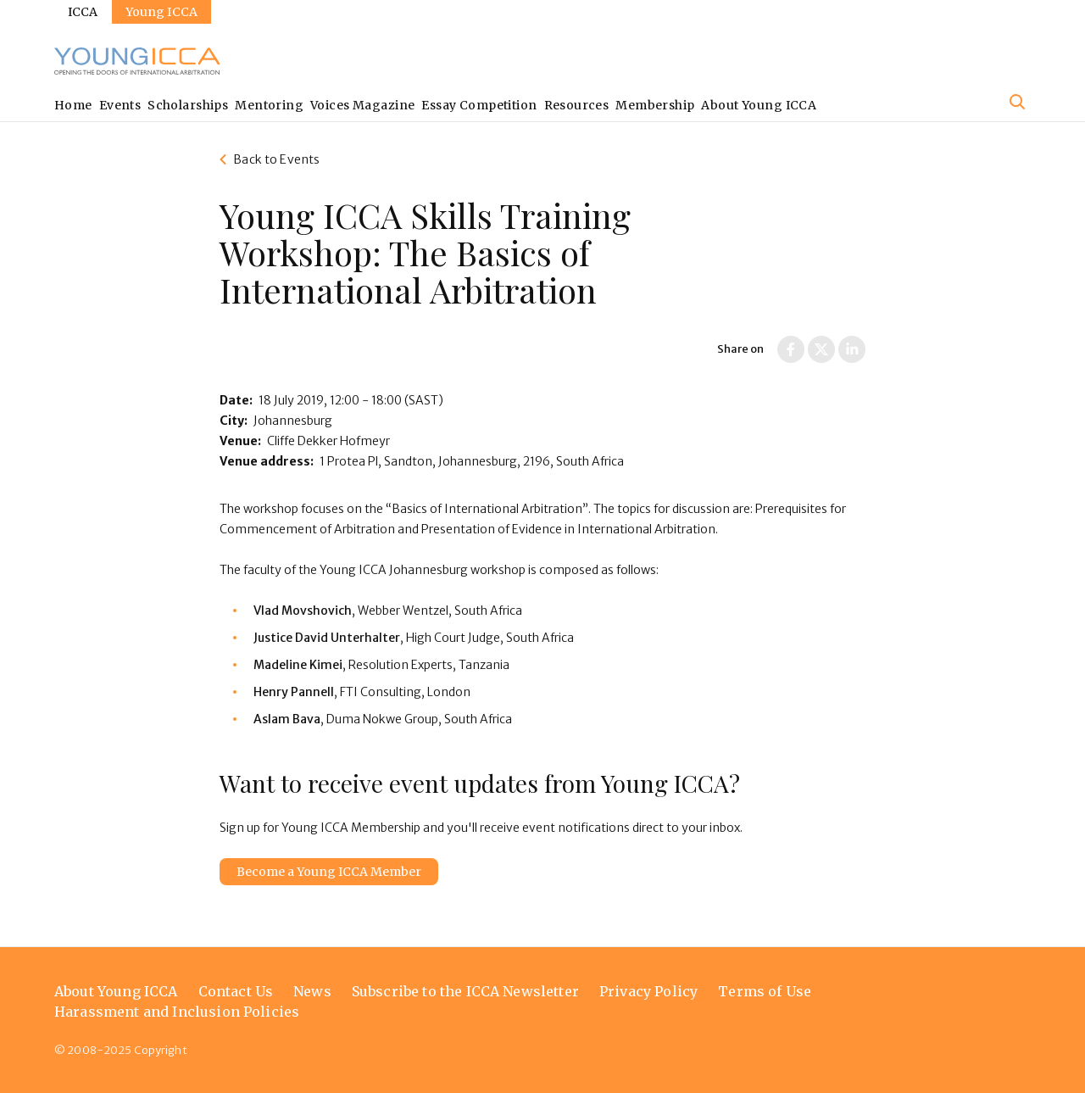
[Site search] (1017, 101)
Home (73, 105)
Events (120, 105)
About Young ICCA (758, 105)
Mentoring (269, 105)
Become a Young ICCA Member (328, 871)
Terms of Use (764, 991)
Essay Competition (479, 105)
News (312, 991)
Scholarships (187, 105)
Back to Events (276, 159)
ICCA (83, 12)
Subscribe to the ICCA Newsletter (465, 991)
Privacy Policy (648, 991)
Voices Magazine (362, 105)
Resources (576, 105)
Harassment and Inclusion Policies (176, 1011)
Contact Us (236, 991)
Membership (654, 105)
